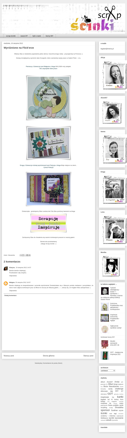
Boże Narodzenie (111, 386)
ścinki (104, 413)
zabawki (103, 420)
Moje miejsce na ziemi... (69, 165)
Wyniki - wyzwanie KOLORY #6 (114, 343)
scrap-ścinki (11, 36)
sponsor (105, 410)
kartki (120, 396)
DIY (117, 391)
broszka (103, 389)
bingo (116, 384)
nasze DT (24, 36)
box (102, 386)
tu (79, 58)
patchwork (104, 405)
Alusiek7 (110, 382)
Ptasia (110, 405)
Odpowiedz (13, 276)
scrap (111, 407)
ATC (106, 384)
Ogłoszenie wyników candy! (116, 327)
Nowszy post (9, 356)
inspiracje (105, 397)
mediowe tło (106, 403)
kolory (116, 399)
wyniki (111, 418)
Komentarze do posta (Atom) (52, 363)
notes (121, 403)
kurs (121, 399)
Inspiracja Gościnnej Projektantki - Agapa (115, 317)
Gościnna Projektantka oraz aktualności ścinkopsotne (116, 306)
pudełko (116, 405)
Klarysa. (12, 267)
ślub (110, 413)
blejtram (120, 384)
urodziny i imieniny (108, 416)
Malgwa (12, 282)
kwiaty (103, 401)
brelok (121, 386)
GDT (110, 393)
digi (111, 391)
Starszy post (88, 356)
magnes (114, 401)
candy (110, 389)
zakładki (109, 420)
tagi (115, 413)
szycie (121, 410)
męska (115, 403)
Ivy (113, 397)
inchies (121, 394)
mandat (121, 401)
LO (108, 401)
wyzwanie (119, 418)
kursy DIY (49, 36)
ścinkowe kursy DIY (108, 337)
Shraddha (119, 407)
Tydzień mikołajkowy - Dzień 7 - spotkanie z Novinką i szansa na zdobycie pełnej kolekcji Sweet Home (111, 293)
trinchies (120, 413)
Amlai (117, 382)
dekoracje (104, 391)
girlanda (116, 394)
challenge (119, 389)
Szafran (114, 410)
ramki (121, 405)
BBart (110, 384)
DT (122, 391)
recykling (104, 407)
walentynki (119, 416)
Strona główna (48, 356)
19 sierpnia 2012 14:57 (23, 267)
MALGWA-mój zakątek (63, 66)
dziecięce (104, 394)
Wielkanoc (104, 418)
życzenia (115, 420)
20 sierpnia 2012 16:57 (23, 282)
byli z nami (37, 36)
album (103, 382)
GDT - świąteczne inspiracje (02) (116, 353)
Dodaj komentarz (11, 295)
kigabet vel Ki (107, 399)
